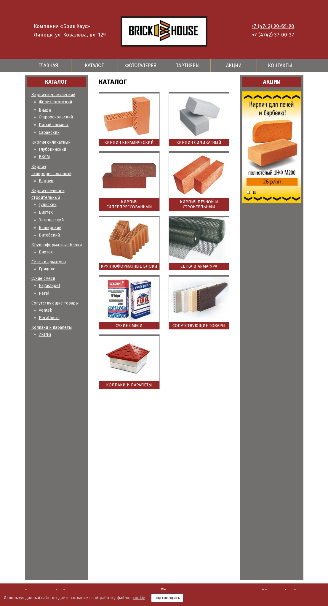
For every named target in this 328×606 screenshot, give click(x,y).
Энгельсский (51, 220)
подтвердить (167, 597)
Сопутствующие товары (55, 303)
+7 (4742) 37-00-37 (273, 35)
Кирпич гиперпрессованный (129, 204)
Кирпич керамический (53, 94)
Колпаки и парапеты (51, 327)
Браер (45, 109)
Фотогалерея (140, 65)
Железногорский (55, 101)
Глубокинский (52, 149)
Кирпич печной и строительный (199, 204)
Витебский (49, 235)
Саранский (49, 132)
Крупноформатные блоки (56, 245)
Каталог (94, 65)
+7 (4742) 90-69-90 (273, 26)
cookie (139, 597)
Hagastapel (49, 285)
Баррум (46, 180)
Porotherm (49, 317)
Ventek (45, 310)
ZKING (45, 334)
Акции (233, 65)
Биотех (46, 212)
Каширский (50, 227)
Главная (48, 65)
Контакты (280, 65)
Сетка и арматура (48, 261)
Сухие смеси (43, 278)
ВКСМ (44, 156)
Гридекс (47, 269)
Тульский (48, 204)
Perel (44, 293)
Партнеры (187, 65)
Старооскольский (56, 117)
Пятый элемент (54, 124)
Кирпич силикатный (51, 142)
